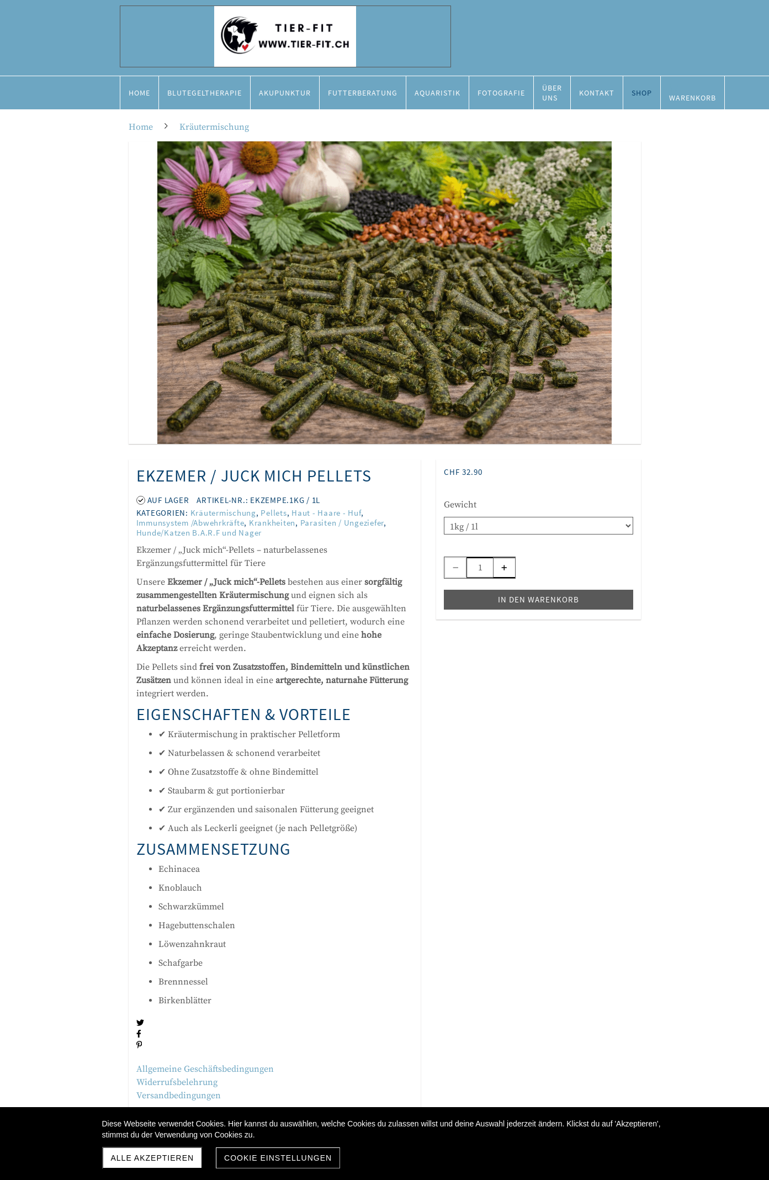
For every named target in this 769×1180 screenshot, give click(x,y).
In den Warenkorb (538, 599)
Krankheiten (272, 522)
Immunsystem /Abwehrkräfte (190, 522)
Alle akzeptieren (152, 1157)
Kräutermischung (223, 512)
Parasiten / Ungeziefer (342, 522)
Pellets (274, 512)
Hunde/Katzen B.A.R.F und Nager (199, 532)
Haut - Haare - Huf (326, 512)
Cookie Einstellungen (278, 1157)
